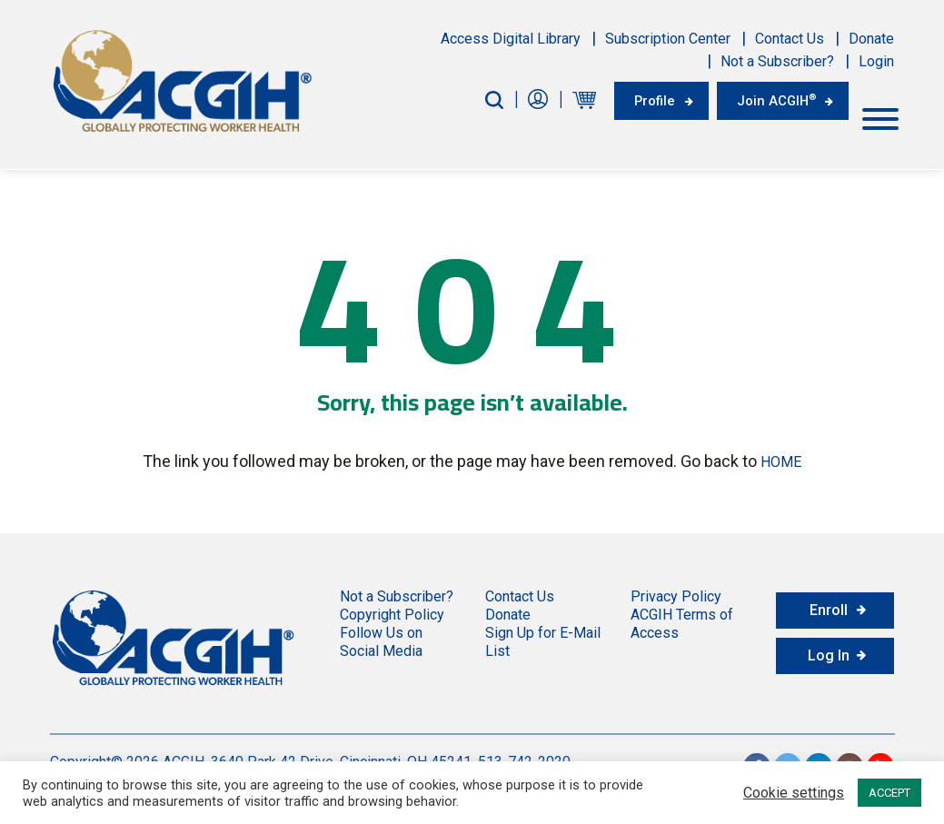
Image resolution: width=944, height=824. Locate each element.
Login (876, 61)
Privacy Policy (676, 591)
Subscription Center (667, 38)
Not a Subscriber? (777, 61)
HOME (780, 457)
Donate (871, 38)
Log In (829, 650)
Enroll (829, 604)
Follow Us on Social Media (381, 636)
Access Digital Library (511, 38)
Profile (637, 99)
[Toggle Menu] (880, 113)
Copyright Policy (392, 609)
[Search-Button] (471, 100)
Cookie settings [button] (793, 793)
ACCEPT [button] (889, 792)
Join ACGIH (769, 99)
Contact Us (789, 38)
